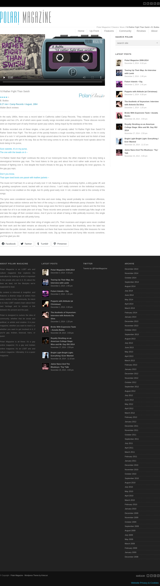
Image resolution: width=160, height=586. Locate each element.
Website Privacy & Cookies (145, 583)
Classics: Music (118, 27)
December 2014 (131, 269)
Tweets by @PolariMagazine (95, 268)
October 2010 (130, 474)
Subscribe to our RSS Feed (155, 3)
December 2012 (131, 374)
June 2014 (129, 295)
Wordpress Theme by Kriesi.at (35, 575)
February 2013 (131, 365)
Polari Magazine (103, 27)
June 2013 (129, 347)
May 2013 (129, 352)
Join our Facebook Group (151, 3)
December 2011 (131, 426)
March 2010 (130, 500)
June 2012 (129, 400)
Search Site (158, 3)
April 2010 (129, 496)
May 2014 (129, 299)
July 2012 (129, 395)
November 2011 (131, 430)
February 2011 (131, 456)
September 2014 (132, 282)
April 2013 (129, 356)
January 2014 (130, 317)
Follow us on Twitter (148, 3)
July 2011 (129, 443)
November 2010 (131, 470)
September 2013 (132, 334)
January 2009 (130, 552)
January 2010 (130, 509)
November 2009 (131, 517)
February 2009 (131, 548)
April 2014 (129, 304)
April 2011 (129, 448)
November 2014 (131, 273)
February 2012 (131, 417)
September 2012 (132, 387)
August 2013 (130, 339)
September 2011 (132, 439)
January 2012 (130, 422)
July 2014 (129, 291)
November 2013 (131, 326)
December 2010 (131, 465)
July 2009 (129, 535)
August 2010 (130, 483)
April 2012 (129, 408)
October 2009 (130, 522)
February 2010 (131, 504)
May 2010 (129, 491)
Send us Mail (144, 3)
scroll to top (140, 576)
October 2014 (130, 278)
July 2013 (129, 343)
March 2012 (130, 413)
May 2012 (129, 404)
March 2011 (130, 452)
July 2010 (129, 487)
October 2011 (130, 435)
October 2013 (130, 330)
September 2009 (132, 526)
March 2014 (130, 308)
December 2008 (131, 557)
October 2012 (130, 382)
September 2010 (132, 478)
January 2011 (130, 461)
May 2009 (129, 539)
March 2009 (130, 544)
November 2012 (131, 378)
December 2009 (131, 513)
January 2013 (130, 369)
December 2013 (131, 321)
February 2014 (131, 313)
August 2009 (130, 530)
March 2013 (130, 360)
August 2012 (130, 391)
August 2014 (130, 286)
